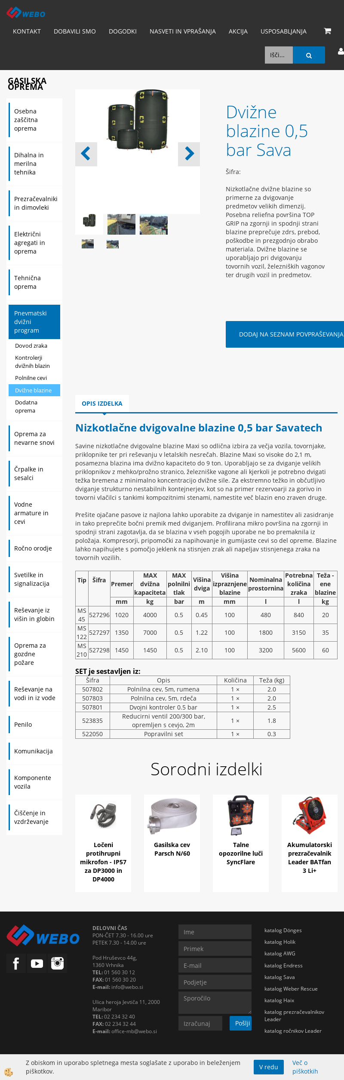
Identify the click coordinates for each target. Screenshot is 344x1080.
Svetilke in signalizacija (31, 579)
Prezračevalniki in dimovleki (36, 203)
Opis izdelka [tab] (102, 403)
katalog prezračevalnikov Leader (294, 1015)
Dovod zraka (31, 345)
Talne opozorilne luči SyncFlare (241, 853)
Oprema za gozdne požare (30, 654)
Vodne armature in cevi (31, 513)
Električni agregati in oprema (29, 242)
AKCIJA (238, 31)
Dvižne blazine (33, 390)
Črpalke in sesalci (28, 473)
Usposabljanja (284, 31)
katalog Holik (279, 941)
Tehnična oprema (27, 282)
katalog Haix (279, 1000)
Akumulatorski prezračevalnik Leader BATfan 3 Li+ (309, 858)
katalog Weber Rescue (291, 988)
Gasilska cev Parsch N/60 (172, 849)
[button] (189, 154)
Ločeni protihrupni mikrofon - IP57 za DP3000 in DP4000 (103, 862)
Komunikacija (33, 751)
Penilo (23, 724)
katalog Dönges (283, 930)
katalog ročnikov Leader (293, 1030)
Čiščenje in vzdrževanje (31, 817)
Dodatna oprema (26, 406)
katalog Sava (279, 977)
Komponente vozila (32, 782)
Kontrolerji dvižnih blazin (32, 362)
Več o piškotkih (305, 1067)
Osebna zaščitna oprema (26, 119)
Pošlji (242, 1023)
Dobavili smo (75, 31)
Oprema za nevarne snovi (34, 438)
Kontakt (27, 31)
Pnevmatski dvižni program (30, 321)
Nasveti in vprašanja (183, 31)
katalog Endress (283, 965)
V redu (268, 1067)
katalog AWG (279, 953)
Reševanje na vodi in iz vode (34, 693)
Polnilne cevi (31, 378)
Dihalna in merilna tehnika (29, 163)
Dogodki (123, 31)
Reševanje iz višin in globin (34, 614)
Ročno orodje (33, 548)
